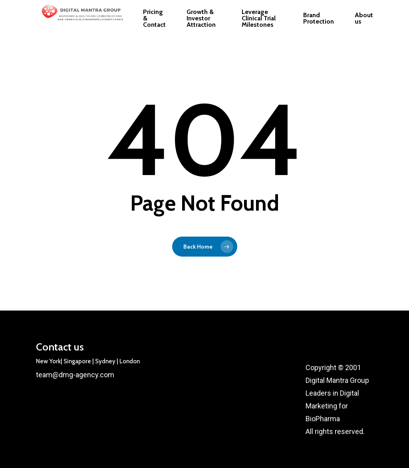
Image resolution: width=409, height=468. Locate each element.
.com (106, 374)
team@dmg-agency (67, 374)
